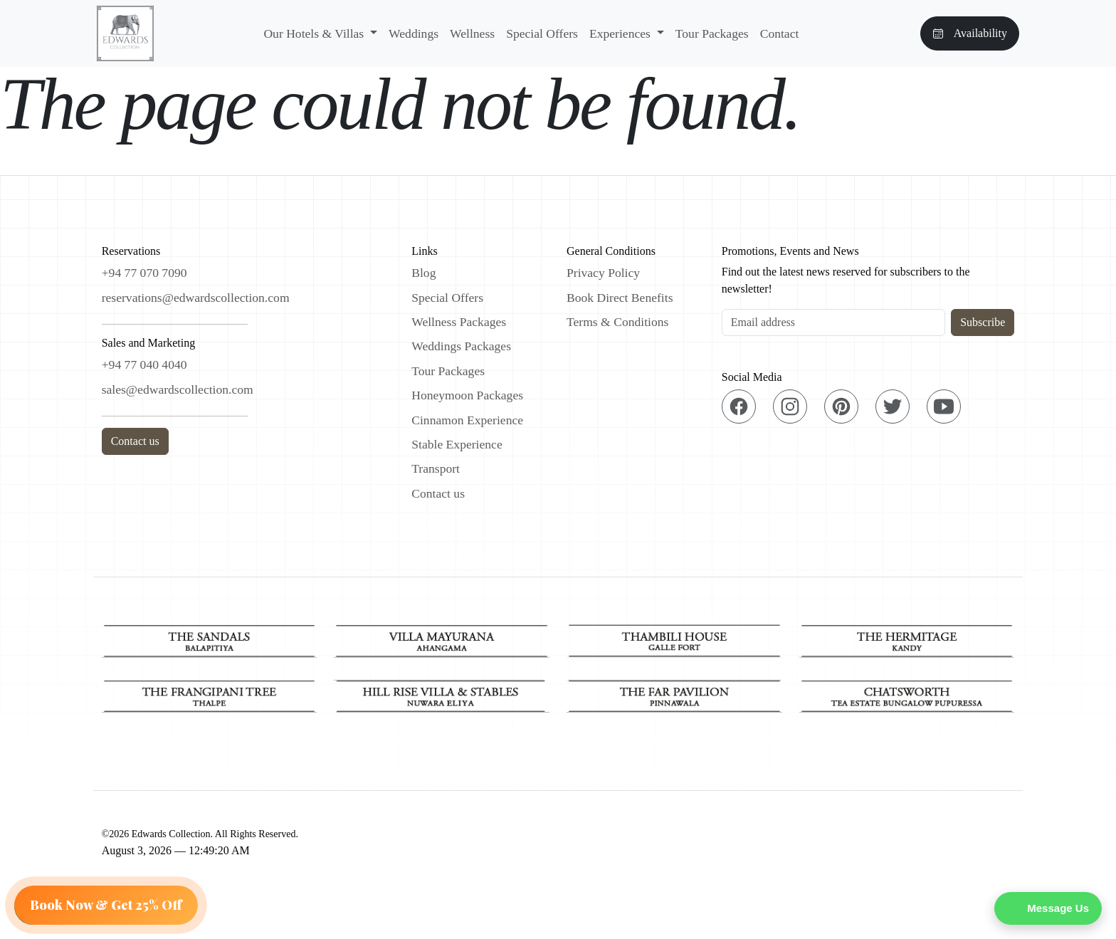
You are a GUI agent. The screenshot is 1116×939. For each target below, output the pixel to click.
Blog (423, 273)
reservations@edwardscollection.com (196, 297)
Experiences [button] (621, 33)
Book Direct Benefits (620, 297)
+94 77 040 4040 (144, 364)
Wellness (472, 33)
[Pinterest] (841, 406)
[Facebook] (739, 406)
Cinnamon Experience (467, 420)
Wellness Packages (458, 322)
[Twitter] (892, 406)
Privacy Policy (603, 273)
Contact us (135, 441)
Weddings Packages (461, 346)
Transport (435, 468)
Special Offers (542, 33)
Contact (779, 33)
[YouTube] (944, 406)
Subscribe (982, 322)
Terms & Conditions (617, 322)
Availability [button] (969, 33)
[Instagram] (790, 406)
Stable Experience (456, 444)
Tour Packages (712, 33)
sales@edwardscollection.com (177, 389)
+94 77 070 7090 (144, 273)
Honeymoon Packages (467, 395)
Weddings (413, 33)
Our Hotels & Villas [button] (315, 33)
